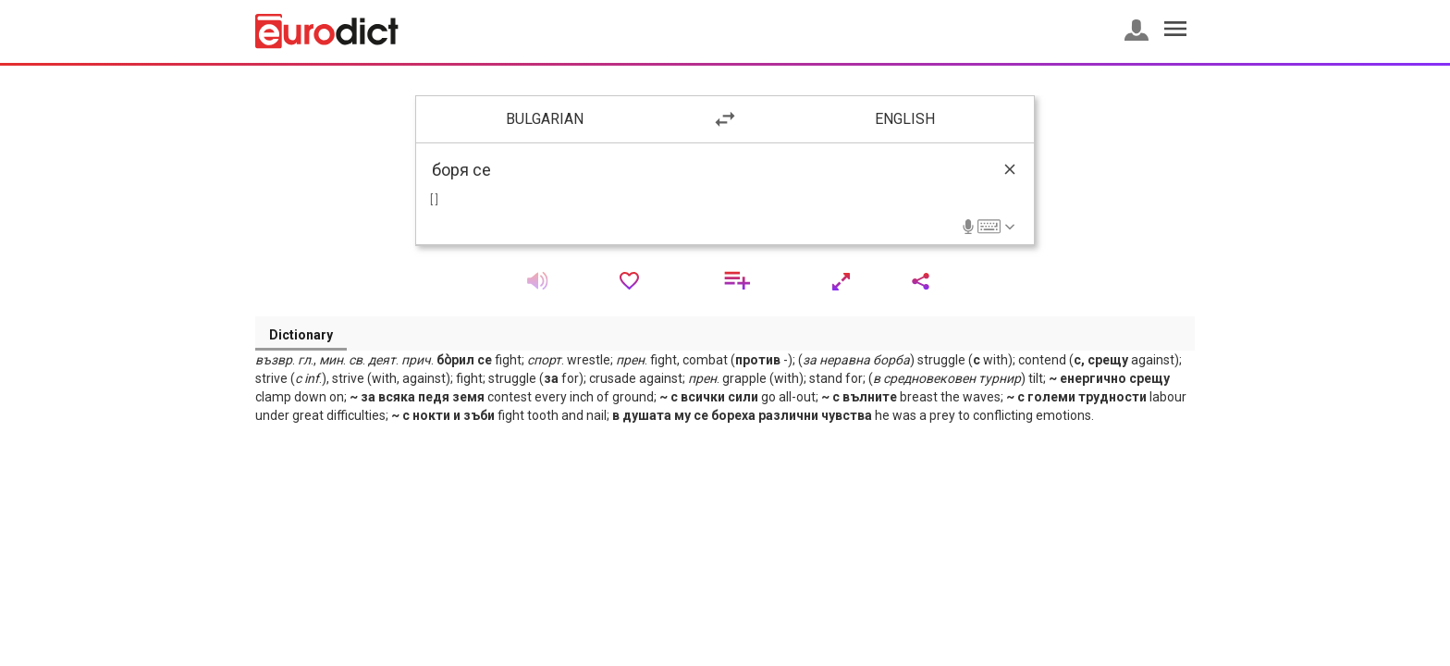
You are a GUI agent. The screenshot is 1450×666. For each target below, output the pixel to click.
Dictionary (301, 334)
